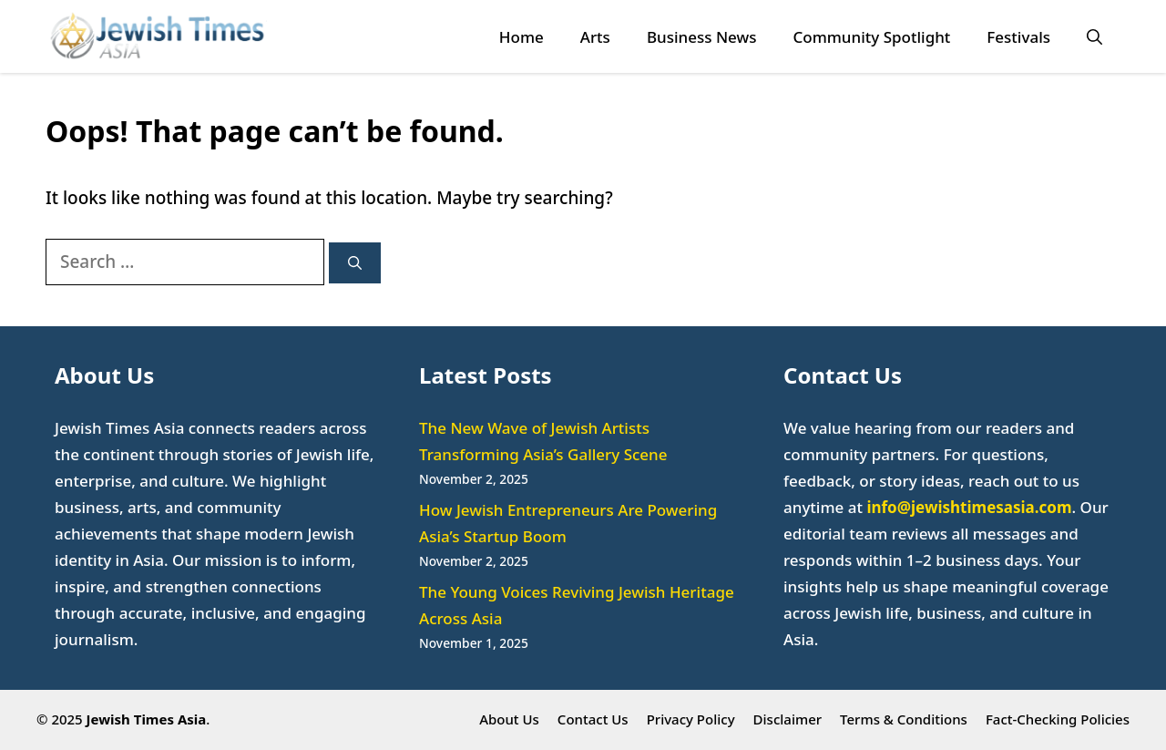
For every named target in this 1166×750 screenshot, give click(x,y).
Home (521, 36)
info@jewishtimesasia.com (968, 507)
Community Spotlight (871, 36)
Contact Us (593, 719)
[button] (1094, 37)
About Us (509, 719)
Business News (702, 36)
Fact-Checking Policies (1058, 719)
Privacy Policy (691, 719)
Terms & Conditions (903, 719)
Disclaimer (788, 719)
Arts (595, 36)
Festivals (1018, 36)
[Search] (355, 262)
